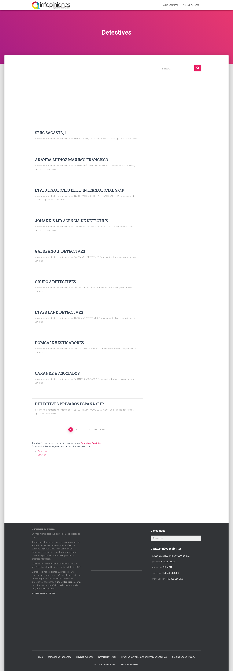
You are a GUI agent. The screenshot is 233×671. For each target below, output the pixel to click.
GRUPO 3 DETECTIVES (55, 281)
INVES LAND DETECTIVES (59, 312)
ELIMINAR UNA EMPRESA (43, 593)
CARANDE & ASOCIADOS (57, 373)
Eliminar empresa (84, 657)
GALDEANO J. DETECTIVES (60, 251)
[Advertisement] (87, 85)
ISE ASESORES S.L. (180, 556)
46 (89, 429)
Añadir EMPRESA (170, 5)
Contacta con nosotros (59, 657)
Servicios (96, 443)
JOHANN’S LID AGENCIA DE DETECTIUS (71, 220)
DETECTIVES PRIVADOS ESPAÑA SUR (69, 403)
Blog (40, 657)
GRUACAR (168, 567)
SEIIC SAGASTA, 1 (51, 132)
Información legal (107, 657)
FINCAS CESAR (168, 561)
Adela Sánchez (160, 556)
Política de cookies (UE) (183, 657)
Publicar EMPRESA (129, 665)
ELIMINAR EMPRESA (191, 5)
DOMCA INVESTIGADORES (59, 342)
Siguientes (99, 429)
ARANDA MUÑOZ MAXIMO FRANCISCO (71, 159)
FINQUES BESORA (170, 573)
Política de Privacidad (105, 665)
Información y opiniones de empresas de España (144, 657)
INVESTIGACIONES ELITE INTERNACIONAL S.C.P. (80, 190)
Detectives (86, 443)
